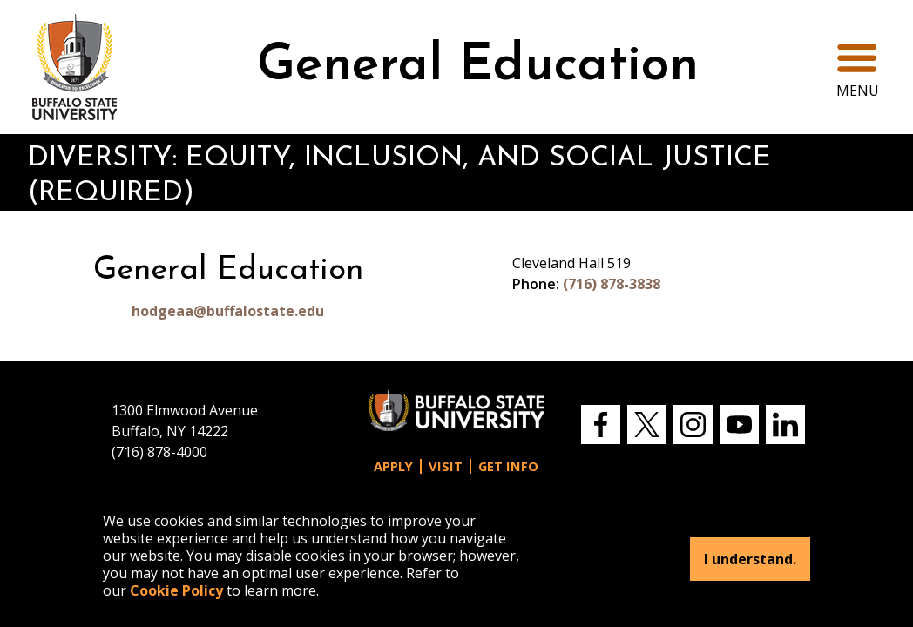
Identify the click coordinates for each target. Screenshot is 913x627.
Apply (393, 466)
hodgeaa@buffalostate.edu (228, 311)
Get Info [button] (508, 466)
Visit (446, 466)
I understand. (750, 559)
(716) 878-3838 (611, 283)
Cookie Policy (176, 590)
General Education (478, 66)
